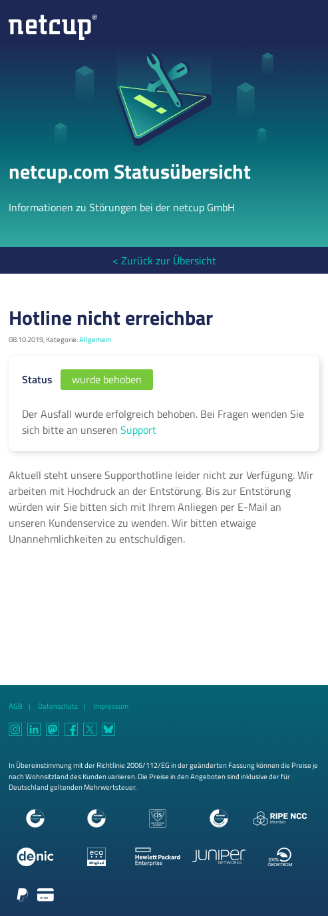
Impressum (110, 705)
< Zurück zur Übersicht (164, 260)
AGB (16, 705)
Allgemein (95, 339)
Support (138, 430)
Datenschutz (58, 705)
